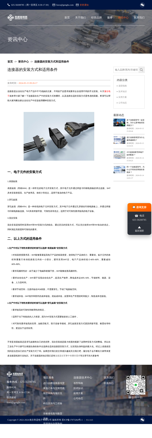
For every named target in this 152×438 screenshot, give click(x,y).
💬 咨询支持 (139, 206)
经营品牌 (96, 17)
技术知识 (122, 91)
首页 (67, 17)
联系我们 (139, 17)
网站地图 (89, 420)
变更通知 (84, 5)
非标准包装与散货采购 (52, 416)
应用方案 (122, 97)
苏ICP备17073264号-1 (72, 420)
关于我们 (80, 17)
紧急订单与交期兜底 (53, 388)
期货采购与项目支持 (52, 396)
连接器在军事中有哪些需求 (67, 356)
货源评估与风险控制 (52, 426)
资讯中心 (123, 17)
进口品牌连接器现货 (53, 383)
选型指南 (122, 86)
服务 (110, 17)
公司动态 (122, 103)
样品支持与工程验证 (52, 406)
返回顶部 (139, 230)
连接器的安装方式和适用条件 (51, 61)
